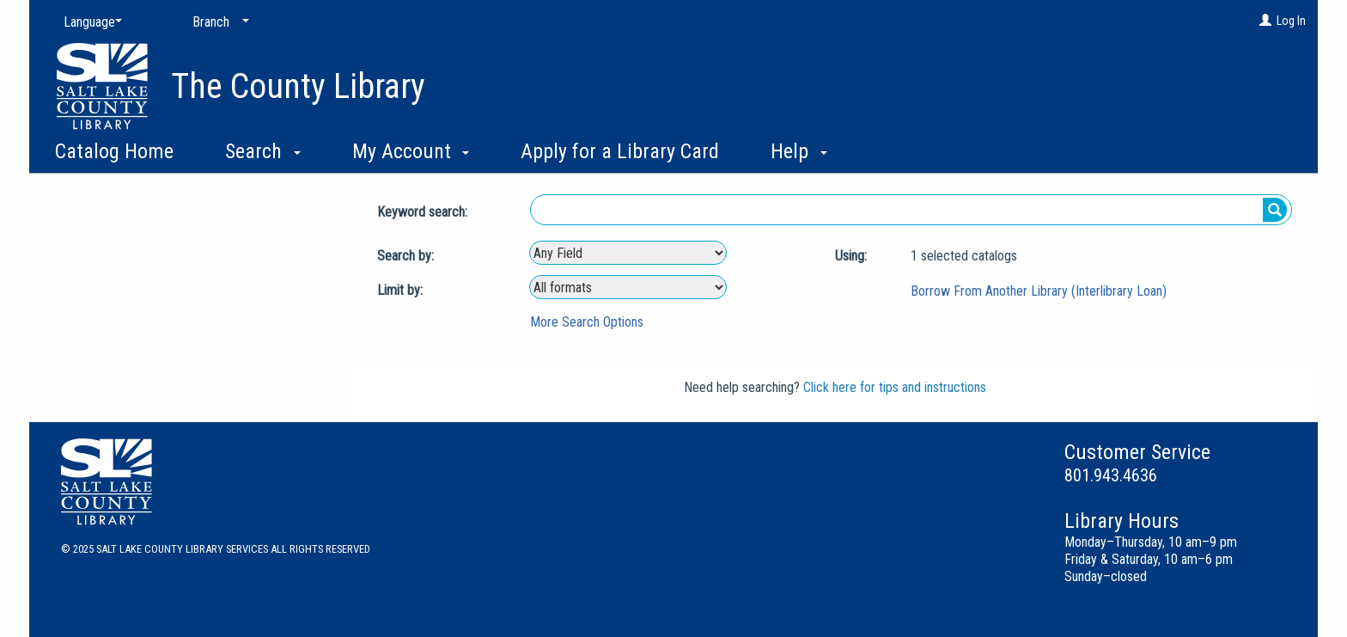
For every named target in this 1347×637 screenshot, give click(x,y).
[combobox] (628, 253)
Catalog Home (114, 151)
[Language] (89, 22)
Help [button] (799, 151)
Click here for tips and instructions (894, 387)
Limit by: (401, 290)
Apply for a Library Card (620, 151)
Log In (1291, 21)
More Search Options (586, 322)
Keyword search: (424, 212)
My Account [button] (411, 151)
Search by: (407, 256)
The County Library (298, 86)
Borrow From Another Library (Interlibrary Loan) (1039, 291)
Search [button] (263, 151)
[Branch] (217, 22)
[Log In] (1265, 21)
